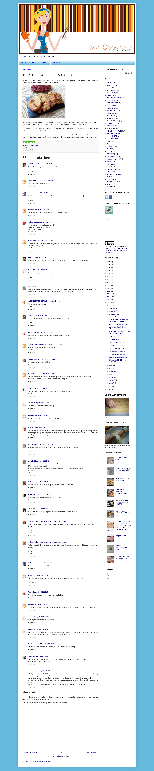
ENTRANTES (111, 110)
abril (110, 374)
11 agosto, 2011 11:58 (41, 575)
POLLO (109, 151)
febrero (111, 380)
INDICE (44, 63)
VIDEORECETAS (112, 182)
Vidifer (30, 482)
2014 (109, 294)
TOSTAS (110, 172)
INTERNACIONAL (113, 121)
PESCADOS (111, 146)
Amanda (30, 461)
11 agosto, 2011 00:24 (42, 494)
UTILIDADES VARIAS (114, 174)
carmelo (30, 617)
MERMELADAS (112, 133)
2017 (109, 285)
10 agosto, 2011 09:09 (45, 180)
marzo (111, 377)
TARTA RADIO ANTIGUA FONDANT (123, 512)
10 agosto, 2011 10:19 (44, 222)
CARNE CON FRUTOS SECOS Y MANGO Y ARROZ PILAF (120, 333)
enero (111, 383)
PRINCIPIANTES (112, 156)
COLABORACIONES (114, 98)
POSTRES (110, 154)
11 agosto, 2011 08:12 (59, 521)
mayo (111, 371)
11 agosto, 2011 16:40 (42, 604)
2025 (109, 265)
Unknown (31, 209)
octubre (111, 311)
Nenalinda (31, 494)
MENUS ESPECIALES (114, 131)
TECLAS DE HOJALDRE (117, 354)
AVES (109, 87)
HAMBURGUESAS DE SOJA (118, 324)
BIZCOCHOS (111, 90)
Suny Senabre (33, 444)
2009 (109, 389)
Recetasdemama (33, 644)
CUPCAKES (111, 105)
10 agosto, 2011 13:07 (55, 301)
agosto (111, 317)
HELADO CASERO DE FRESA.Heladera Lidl (123, 469)
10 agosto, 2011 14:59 (39, 315)
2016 (109, 288)
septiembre (113, 314)
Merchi (30, 592)
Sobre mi (57, 63)
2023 (109, 268)
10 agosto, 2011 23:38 (40, 482)
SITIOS (109, 161)
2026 (109, 262)
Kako (29, 388)
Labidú (30, 509)
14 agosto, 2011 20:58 (43, 656)
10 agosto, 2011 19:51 (41, 403)
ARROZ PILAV (113, 336)
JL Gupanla (32, 563)
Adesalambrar (33, 180)
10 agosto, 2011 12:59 (37, 286)
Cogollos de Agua (34, 374)
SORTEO (110, 164)
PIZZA (109, 149)
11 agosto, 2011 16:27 (40, 592)
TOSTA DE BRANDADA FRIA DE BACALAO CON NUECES (123, 502)
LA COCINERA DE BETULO (37, 301)
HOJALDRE (111, 118)
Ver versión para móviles (60, 756)
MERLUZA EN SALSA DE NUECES (123, 480)
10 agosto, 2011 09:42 (42, 209)
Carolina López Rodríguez (37, 345)
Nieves (30, 270)
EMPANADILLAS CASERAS (118, 351)
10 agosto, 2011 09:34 (40, 193)
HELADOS (110, 116)
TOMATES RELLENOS (116, 342)
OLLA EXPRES (112, 138)
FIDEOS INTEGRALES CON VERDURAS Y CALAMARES (119, 320)
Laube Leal (31, 656)
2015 (109, 291)
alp (29, 286)
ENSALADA (111, 108)
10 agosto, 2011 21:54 (45, 444)
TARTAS (109, 166)
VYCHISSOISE (114, 339)
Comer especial (33, 332)
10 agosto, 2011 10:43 (45, 241)
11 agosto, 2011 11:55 (44, 563)
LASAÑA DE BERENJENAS (118, 357)
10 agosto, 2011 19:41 (39, 388)
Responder (31, 174)
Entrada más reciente (30, 752)
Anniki (30, 193)
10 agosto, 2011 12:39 (40, 270)
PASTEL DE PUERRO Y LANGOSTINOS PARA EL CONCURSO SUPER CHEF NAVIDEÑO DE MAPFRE (119, 526)
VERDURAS (111, 179)
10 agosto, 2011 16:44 (47, 359)
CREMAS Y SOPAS (113, 103)
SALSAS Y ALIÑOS (113, 159)
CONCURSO (111, 100)
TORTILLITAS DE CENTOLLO (119, 348)
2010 (109, 386)
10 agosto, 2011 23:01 (41, 461)
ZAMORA (110, 187)
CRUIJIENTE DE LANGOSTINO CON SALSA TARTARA (122, 491)
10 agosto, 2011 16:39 (54, 345)
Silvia (30, 315)
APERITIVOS (34, 145)
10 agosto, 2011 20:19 (42, 415)
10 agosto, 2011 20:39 (38, 428)
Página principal (29, 63)
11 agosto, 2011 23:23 (41, 629)
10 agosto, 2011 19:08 (48, 374)
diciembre (112, 305)
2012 (109, 300)
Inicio (62, 752)
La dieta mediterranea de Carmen (39, 521)
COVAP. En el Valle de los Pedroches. (117, 328)
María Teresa (32, 222)
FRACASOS (111, 113)
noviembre (112, 308)
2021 (109, 273)
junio (110, 368)
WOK (108, 184)
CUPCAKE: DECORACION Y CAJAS (121, 547)
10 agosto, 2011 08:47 (44, 164)
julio (110, 365)
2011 (109, 303)
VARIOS (109, 177)
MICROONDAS (112, 136)
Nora (29, 257)
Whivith (30, 575)
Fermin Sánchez (33, 359)
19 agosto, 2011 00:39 (42, 671)
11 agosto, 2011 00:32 (40, 509)
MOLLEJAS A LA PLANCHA (121, 536)
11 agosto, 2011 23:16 (41, 617)
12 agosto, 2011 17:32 (47, 644)
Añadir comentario (29, 692)
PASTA (109, 144)
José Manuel (32, 164)
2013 (109, 297)
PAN (108, 141)
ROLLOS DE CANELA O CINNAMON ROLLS (123, 557)
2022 (109, 270)
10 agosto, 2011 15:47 (46, 332)
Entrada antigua (92, 752)
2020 (109, 276)
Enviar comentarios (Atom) (41, 761)
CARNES (110, 95)
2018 (109, 282)
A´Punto (30, 403)
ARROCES (110, 85)
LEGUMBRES (111, 123)
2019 (109, 279)
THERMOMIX (111, 169)
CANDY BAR (111, 93)
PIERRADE (112, 345)
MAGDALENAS (112, 126)
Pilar (29, 428)
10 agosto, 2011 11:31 (39, 257)
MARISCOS (111, 128)
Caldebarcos (32, 241)
